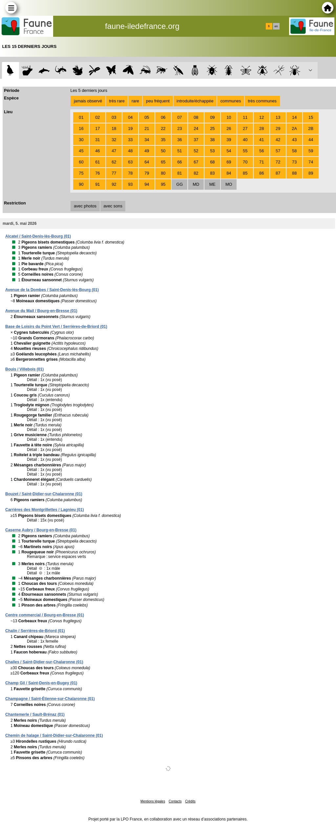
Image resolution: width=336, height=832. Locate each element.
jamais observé (88, 100)
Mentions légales (152, 801)
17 (97, 128)
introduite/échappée (195, 100)
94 (146, 184)
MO (228, 184)
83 (212, 173)
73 (294, 162)
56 (261, 150)
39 (228, 139)
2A (294, 128)
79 (146, 173)
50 (163, 150)
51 (179, 150)
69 (228, 162)
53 (212, 150)
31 (97, 139)
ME (212, 184)
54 (228, 150)
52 (196, 150)
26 (228, 128)
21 (146, 128)
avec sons (112, 205)
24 (196, 128)
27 (245, 128)
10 (228, 117)
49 (146, 150)
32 (114, 139)
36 (179, 139)
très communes (262, 100)
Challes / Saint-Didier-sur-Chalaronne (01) (44, 662)
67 (196, 162)
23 (179, 128)
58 (294, 150)
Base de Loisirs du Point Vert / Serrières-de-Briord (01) (56, 326)
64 (146, 162)
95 (163, 184)
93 (130, 184)
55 (245, 150)
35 (163, 139)
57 (278, 150)
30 (81, 139)
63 (130, 162)
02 (97, 117)
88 (294, 173)
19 (130, 128)
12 (261, 117)
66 (179, 162)
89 (310, 173)
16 (81, 128)
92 (114, 184)
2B (310, 128)
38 (212, 139)
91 (97, 184)
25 (212, 128)
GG (179, 184)
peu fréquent (158, 100)
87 (278, 173)
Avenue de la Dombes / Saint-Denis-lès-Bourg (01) (52, 290)
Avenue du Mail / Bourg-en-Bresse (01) (41, 311)
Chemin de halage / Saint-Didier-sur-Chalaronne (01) (54, 735)
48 (130, 150)
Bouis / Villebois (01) (24, 369)
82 (196, 173)
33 (130, 139)
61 (97, 162)
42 (278, 139)
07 (179, 117)
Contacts (175, 801)
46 (97, 150)
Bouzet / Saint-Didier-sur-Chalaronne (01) (43, 494)
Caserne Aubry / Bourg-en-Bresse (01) (40, 530)
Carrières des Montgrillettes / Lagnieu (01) (44, 509)
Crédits (190, 801)
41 (261, 139)
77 (114, 173)
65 (163, 162)
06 (163, 117)
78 (130, 173)
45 (81, 150)
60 (81, 162)
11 (245, 117)
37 (196, 139)
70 (245, 162)
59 (310, 150)
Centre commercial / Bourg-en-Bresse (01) (44, 615)
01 (81, 117)
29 (278, 128)
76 (97, 173)
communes (230, 100)
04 (130, 117)
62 (114, 162)
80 (163, 173)
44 (310, 139)
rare (135, 100)
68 (212, 162)
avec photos (85, 205)
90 (81, 184)
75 (81, 173)
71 (261, 162)
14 (294, 117)
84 (228, 173)
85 (245, 173)
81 (179, 173)
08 (196, 117)
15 (310, 117)
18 (114, 128)
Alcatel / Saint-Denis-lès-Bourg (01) (38, 236)
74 (310, 162)
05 (146, 117)
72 (278, 162)
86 (261, 173)
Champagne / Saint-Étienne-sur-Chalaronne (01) (50, 698)
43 (294, 139)
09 (212, 117)
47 (114, 150)
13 (278, 117)
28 (261, 128)
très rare (117, 100)
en (276, 26)
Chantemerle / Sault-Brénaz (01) (35, 714)
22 (163, 128)
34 (146, 139)
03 (114, 117)
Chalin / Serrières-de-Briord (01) (35, 631)
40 (245, 139)
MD (196, 184)
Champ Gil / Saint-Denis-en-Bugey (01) (41, 683)
